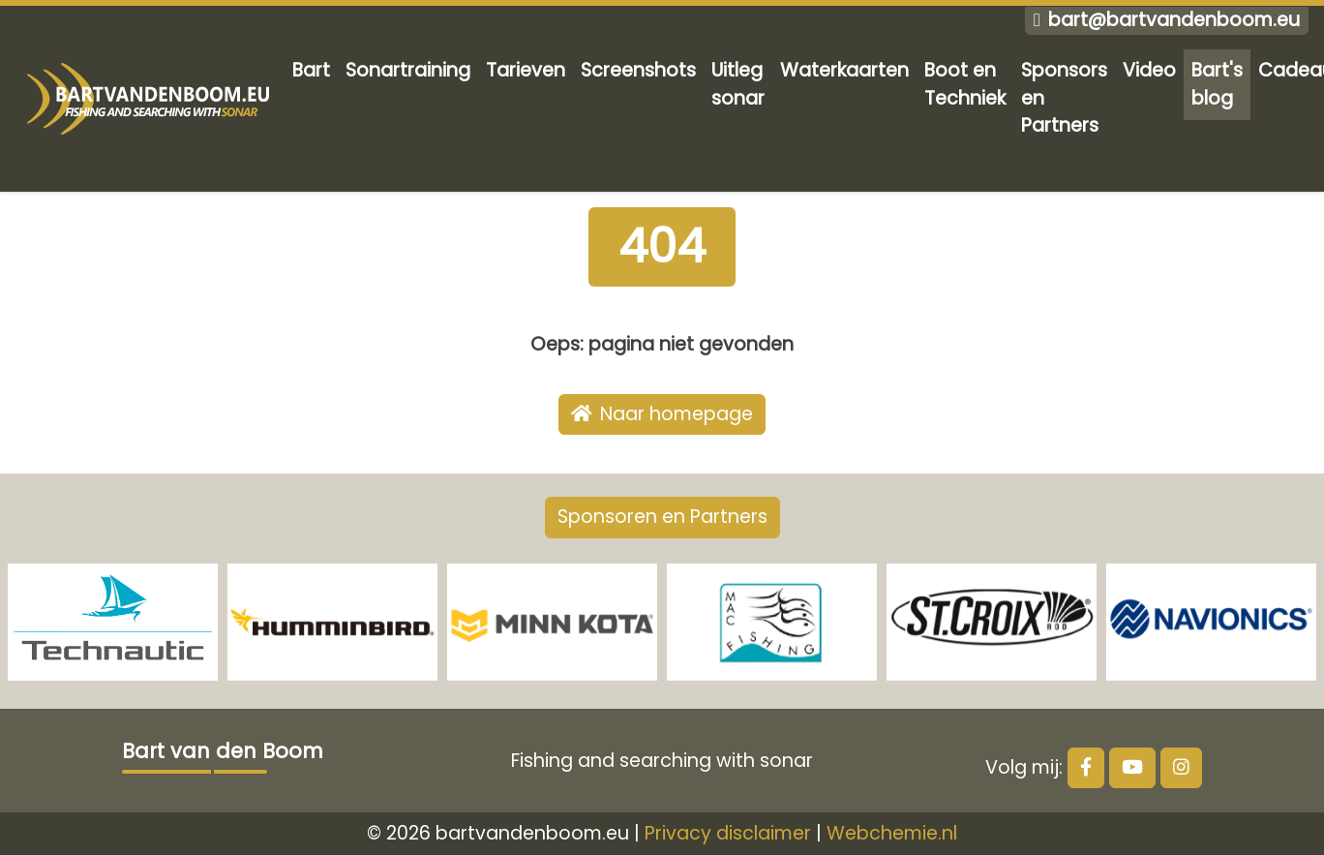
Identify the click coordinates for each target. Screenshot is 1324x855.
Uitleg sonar (738, 84)
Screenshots (638, 70)
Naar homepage (662, 414)
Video (1149, 70)
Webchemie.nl (892, 833)
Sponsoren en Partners (662, 517)
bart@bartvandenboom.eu (1167, 20)
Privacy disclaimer (728, 833)
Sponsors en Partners (1064, 98)
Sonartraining (408, 70)
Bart (311, 70)
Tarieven (525, 70)
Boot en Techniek (965, 84)
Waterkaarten (844, 70)
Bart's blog (1217, 84)
